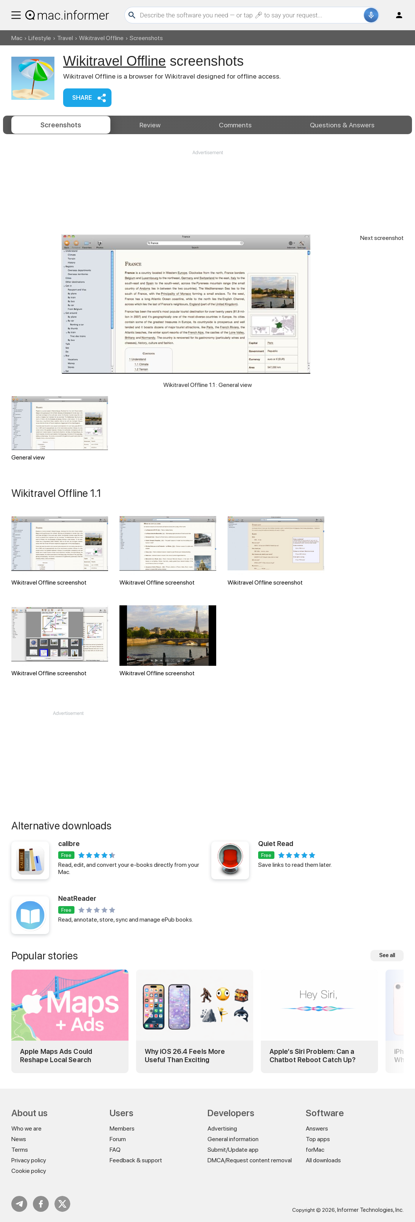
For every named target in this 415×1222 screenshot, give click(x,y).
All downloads (323, 1160)
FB (41, 1204)
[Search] (250, 15)
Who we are (26, 1128)
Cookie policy (28, 1170)
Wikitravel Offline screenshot (59, 550)
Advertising (222, 1128)
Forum (118, 1139)
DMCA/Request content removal (250, 1160)
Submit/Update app (233, 1149)
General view (59, 428)
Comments (235, 125)
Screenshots (60, 125)
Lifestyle (39, 38)
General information (233, 1139)
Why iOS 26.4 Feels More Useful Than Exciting (185, 1055)
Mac (16, 38)
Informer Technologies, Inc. (370, 1210)
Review (150, 125)
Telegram (19, 1204)
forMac (315, 1149)
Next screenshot (382, 237)
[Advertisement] (207, 178)
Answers (342, 125)
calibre (69, 844)
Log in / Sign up (395, 15)
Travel (65, 38)
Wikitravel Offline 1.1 (56, 493)
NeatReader (77, 898)
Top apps (318, 1139)
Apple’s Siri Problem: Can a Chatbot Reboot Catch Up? (312, 1055)
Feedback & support (136, 1160)
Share (82, 97)
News (18, 1139)
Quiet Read (275, 844)
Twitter (62, 1204)
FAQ (115, 1149)
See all (387, 955)
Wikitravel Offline (101, 38)
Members (122, 1128)
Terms (19, 1149)
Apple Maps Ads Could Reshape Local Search (56, 1055)
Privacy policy (28, 1160)
